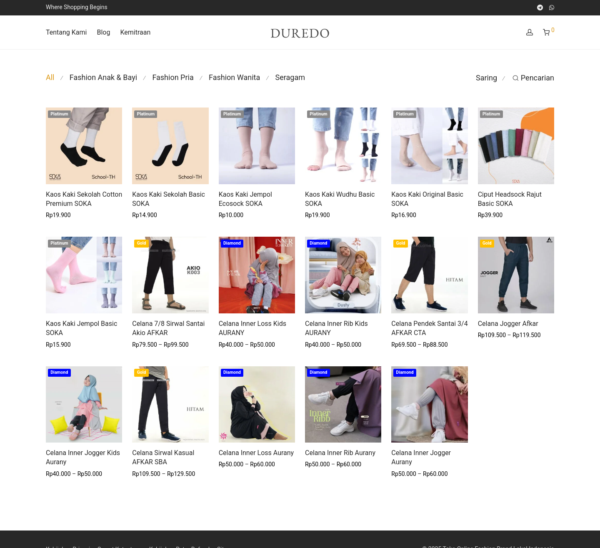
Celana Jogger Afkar (508, 324)
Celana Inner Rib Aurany (340, 453)
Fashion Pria (172, 77)
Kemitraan (135, 32)
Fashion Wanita (234, 77)
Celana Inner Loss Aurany (256, 453)
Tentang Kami (66, 32)
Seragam (290, 77)
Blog (103, 32)
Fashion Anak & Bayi (103, 77)
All (50, 77)
